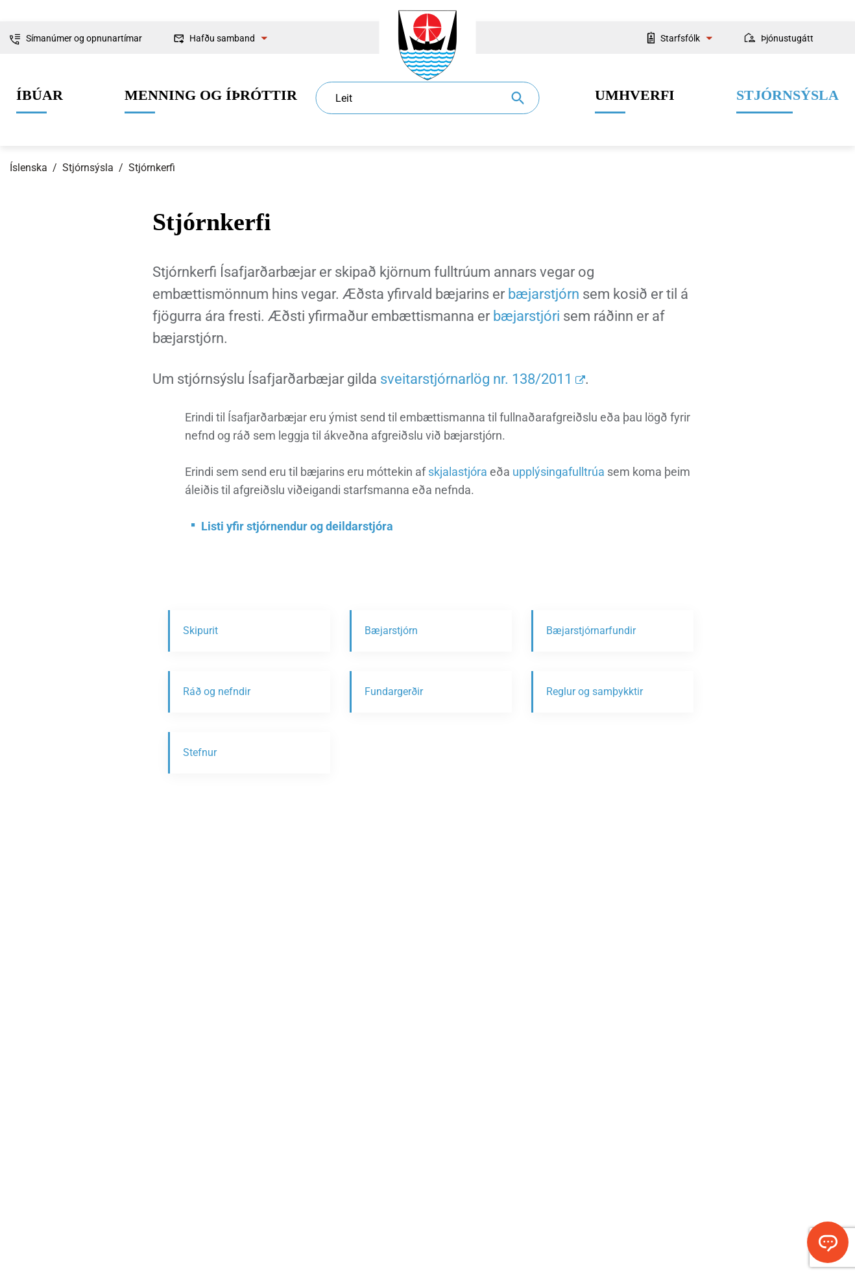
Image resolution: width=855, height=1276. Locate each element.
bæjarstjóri (526, 316)
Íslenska (28, 167)
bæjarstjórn (543, 294)
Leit (343, 98)
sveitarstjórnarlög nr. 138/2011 (476, 379)
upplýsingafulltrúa (558, 471)
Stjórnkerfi (151, 167)
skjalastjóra (457, 471)
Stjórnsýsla (88, 167)
